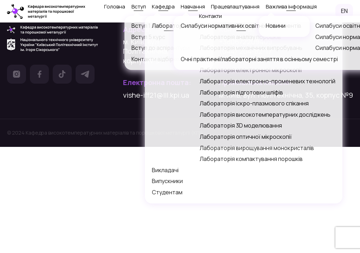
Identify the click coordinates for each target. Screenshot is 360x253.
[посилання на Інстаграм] (16, 75)
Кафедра (163, 7)
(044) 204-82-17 (245, 51)
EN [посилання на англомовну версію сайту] (344, 11)
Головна (114, 7)
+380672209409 (245, 41)
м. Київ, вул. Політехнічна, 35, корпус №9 (286, 95)
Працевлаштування (235, 7)
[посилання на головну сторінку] (46, 11)
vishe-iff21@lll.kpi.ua (156, 95)
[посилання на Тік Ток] (62, 75)
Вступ (138, 7)
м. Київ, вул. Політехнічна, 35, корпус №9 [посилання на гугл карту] (151, 51)
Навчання (193, 7)
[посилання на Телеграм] (85, 75)
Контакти (210, 16)
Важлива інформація (291, 7)
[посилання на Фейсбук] (39, 75)
